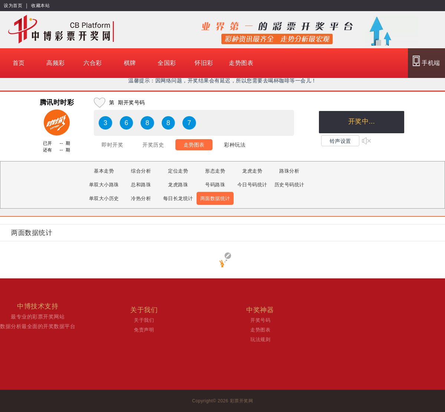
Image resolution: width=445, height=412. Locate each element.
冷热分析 (141, 198)
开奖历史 (153, 145)
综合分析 (141, 171)
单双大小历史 (104, 198)
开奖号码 (260, 320)
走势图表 (241, 63)
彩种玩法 (234, 145)
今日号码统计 (252, 184)
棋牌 (130, 63)
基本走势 (104, 171)
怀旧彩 (204, 63)
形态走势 (215, 171)
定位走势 (178, 171)
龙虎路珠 (178, 184)
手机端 (426, 61)
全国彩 (167, 63)
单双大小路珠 (104, 184)
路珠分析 (289, 171)
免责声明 (144, 330)
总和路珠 (141, 184)
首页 (19, 63)
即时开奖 (112, 145)
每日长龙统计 (178, 198)
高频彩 (55, 63)
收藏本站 (40, 5)
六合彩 (92, 63)
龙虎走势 (252, 171)
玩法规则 (260, 339)
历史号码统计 (289, 184)
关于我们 (144, 320)
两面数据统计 (215, 198)
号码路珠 (215, 184)
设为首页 (13, 5)
